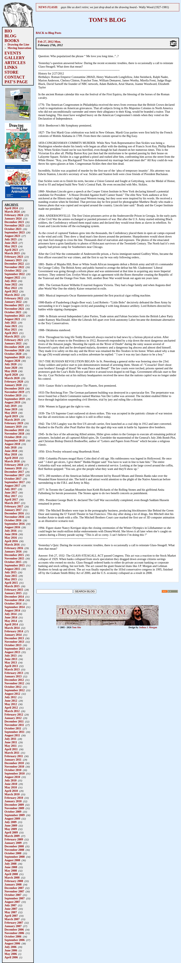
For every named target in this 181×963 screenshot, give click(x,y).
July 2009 (10, 822)
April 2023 (11, 249)
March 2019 (12, 419)
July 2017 (10, 489)
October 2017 (12, 478)
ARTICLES (14, 62)
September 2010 (14, 773)
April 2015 (11, 582)
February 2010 (13, 797)
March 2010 (12, 794)
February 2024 (13, 215)
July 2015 (10, 572)
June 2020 (10, 367)
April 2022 (11, 291)
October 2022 (12, 270)
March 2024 (12, 211)
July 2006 (10, 947)
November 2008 (14, 849)
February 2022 (13, 298)
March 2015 (12, 586)
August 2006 (12, 943)
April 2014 (11, 624)
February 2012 (13, 714)
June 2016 (10, 534)
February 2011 (13, 756)
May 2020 (10, 371)
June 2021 (10, 326)
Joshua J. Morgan (148, 627)
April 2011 (11, 749)
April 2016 (11, 541)
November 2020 (14, 350)
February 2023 (13, 256)
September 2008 (14, 856)
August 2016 (12, 527)
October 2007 (12, 894)
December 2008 (14, 846)
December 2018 (14, 430)
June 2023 (10, 242)
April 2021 (11, 333)
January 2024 (13, 218)
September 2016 (14, 523)
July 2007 (10, 905)
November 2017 (14, 475)
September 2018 (14, 440)
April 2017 (11, 499)
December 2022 (14, 263)
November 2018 (14, 433)
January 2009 (13, 842)
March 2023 (12, 253)
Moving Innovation (19, 48)
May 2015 (10, 579)
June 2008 (10, 867)
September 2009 (14, 815)
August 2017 (12, 485)
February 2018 (13, 464)
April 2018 (11, 457)
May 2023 (10, 246)
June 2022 (10, 284)
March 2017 (12, 503)
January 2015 (13, 593)
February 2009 (13, 839)
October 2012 (12, 686)
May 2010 (10, 787)
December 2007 (14, 888)
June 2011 (10, 742)
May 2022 (10, 288)
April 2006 (11, 957)
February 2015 (13, 589)
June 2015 (10, 575)
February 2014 (13, 631)
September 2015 (14, 565)
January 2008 (13, 884)
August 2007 (12, 901)
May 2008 (10, 870)
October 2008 (12, 853)
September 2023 (14, 232)
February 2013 (13, 673)
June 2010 (10, 783)
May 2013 (10, 662)
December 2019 (14, 388)
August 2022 (12, 277)
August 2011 (12, 735)
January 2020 (13, 385)
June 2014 (10, 617)
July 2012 (10, 697)
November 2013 (14, 641)
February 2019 (13, 423)
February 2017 (13, 506)
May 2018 (10, 454)
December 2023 (14, 222)
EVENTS (12, 53)
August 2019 (12, 402)
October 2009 (12, 811)
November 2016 (14, 516)
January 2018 (13, 468)
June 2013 (10, 659)
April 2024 (11, 208)
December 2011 (14, 721)
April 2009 (11, 832)
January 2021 (13, 343)
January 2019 (13, 426)
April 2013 (11, 666)
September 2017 (14, 482)
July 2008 (10, 863)
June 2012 (10, 700)
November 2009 (14, 808)
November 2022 (14, 267)
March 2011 (11, 752)
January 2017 (13, 509)
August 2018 (12, 444)
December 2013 (14, 638)
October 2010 (12, 770)
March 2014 (12, 627)
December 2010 (14, 763)
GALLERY (14, 57)
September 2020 (14, 357)
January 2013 (13, 676)
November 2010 (14, 766)
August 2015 (12, 568)
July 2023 (10, 239)
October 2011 (12, 728)
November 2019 (14, 392)
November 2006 (14, 933)
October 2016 (12, 520)
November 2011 (14, 725)
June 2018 (10, 451)
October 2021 (12, 312)
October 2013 (12, 645)
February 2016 (13, 548)
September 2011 (14, 731)
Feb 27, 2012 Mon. (49, 41)
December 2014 (14, 596)
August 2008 (12, 860)
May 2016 (10, 537)
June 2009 (10, 825)
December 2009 (14, 804)
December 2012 (14, 679)
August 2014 (12, 610)
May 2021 (10, 329)
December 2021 (14, 305)
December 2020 (14, 346)
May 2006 (10, 953)
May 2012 (10, 704)
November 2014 (14, 600)
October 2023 (12, 229)
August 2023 (12, 235)
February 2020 (13, 381)
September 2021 (14, 315)
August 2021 (12, 319)
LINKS (10, 67)
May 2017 (10, 496)
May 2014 (10, 620)
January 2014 (13, 634)
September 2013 (14, 648)
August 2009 (12, 818)
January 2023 (13, 260)
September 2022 (14, 274)
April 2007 (11, 915)
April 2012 (11, 707)
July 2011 (10, 738)
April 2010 (11, 790)
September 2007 (14, 898)
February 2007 (13, 922)
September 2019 (14, 399)
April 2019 (11, 416)
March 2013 (12, 669)
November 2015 (14, 558)
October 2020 (12, 353)
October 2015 (12, 562)
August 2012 (12, 693)
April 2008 (11, 874)
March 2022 (12, 294)
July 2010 (10, 780)
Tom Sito (76, 627)
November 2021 (14, 308)
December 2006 (14, 929)
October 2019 (12, 395)
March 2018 (12, 461)
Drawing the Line (18, 44)
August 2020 (12, 360)
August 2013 (12, 652)
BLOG (10, 36)
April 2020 (11, 374)
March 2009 (12, 836)
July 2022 (10, 281)
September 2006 (14, 940)
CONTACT (14, 77)
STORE (11, 72)
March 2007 (12, 919)
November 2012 (14, 683)
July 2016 (10, 530)
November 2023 (14, 225)
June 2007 (10, 908)
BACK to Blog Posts (48, 32)
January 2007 (13, 926)
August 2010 (12, 777)
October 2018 (12, 437)
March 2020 (12, 378)
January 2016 (13, 551)
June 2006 (10, 950)
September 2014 (14, 607)
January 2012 (13, 718)
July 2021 (10, 322)
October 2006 (12, 936)
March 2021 (12, 336)
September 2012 (14, 690)
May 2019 (10, 412)
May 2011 (10, 745)
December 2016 (14, 513)
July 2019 (10, 405)
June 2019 (10, 409)
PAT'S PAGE (16, 82)
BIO (8, 31)
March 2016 (12, 544)
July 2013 (10, 655)
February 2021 (13, 340)
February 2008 (13, 881)
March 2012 (12, 711)
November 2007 (14, 891)
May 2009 (10, 829)
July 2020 (10, 364)
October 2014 (12, 603)
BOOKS (11, 40)
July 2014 (10, 614)
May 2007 (10, 912)
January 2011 (12, 759)
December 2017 (14, 471)
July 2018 (10, 447)
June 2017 (10, 492)
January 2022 (13, 301)
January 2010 (13, 801)
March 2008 (12, 877)
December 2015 (14, 555)
